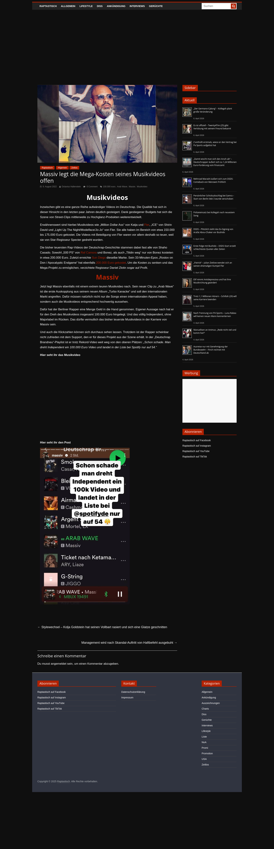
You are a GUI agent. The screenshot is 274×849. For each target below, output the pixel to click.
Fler (146, 224)
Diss (100, 6)
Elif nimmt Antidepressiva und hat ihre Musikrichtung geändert (212, 281)
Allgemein (68, 6)
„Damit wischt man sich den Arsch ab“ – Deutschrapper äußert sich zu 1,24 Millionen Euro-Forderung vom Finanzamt (215, 162)
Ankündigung (116, 6)
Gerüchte (156, 6)
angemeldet (58, 663)
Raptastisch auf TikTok (194, 456)
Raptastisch (48, 6)
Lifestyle (86, 6)
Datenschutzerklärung (133, 692)
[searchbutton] (233, 6)
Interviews (137, 6)
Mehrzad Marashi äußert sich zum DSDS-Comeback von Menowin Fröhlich (213, 180)
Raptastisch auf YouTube (196, 451)
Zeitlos (74, 168)
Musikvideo (142, 186)
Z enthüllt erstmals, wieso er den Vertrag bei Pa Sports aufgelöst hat (215, 144)
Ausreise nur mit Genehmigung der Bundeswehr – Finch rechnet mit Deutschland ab (210, 349)
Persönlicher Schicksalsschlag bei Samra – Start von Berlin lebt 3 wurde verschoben (213, 197)
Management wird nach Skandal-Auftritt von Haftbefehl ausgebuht (129, 642)
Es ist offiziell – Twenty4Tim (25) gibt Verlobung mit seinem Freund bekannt (212, 127)
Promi (205, 747)
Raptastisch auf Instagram (196, 445)
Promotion (207, 753)
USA (204, 759)
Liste (204, 736)
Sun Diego (99, 257)
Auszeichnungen (211, 703)
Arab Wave (122, 186)
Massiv (132, 186)
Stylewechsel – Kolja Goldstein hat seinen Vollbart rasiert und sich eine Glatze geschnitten (102, 627)
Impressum (127, 697)
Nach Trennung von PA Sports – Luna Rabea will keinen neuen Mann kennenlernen (214, 315)
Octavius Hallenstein (71, 186)
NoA (204, 742)
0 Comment (90, 186)
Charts (205, 708)
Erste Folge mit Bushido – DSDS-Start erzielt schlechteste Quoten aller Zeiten (214, 247)
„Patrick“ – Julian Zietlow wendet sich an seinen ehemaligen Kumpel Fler (212, 264)
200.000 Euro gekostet (111, 262)
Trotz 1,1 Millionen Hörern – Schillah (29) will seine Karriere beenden (215, 298)
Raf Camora (89, 252)
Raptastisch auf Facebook (196, 440)
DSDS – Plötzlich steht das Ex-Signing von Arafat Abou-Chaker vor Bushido (213, 231)
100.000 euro (109, 186)
